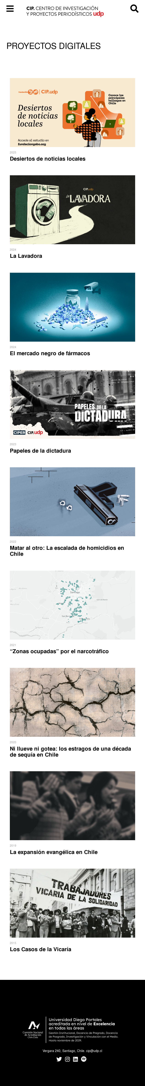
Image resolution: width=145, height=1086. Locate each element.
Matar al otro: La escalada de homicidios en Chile (67, 551)
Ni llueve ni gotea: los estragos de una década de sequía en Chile (70, 751)
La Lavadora (26, 256)
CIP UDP (72, 11)
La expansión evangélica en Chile (54, 852)
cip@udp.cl (94, 1051)
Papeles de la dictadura (40, 450)
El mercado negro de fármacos (50, 353)
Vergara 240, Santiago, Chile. (64, 1051)
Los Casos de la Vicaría (40, 949)
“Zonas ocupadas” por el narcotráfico (59, 651)
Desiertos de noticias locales (47, 158)
